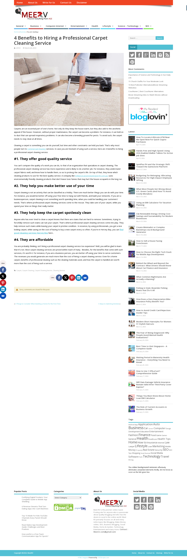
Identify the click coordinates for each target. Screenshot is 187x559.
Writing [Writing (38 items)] (130, 460)
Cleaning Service (59, 270)
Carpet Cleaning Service (43, 270)
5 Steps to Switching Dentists (108, 304)
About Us (32, 2)
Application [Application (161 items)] (145, 424)
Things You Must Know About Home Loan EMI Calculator (153, 396)
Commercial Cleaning (36, 149)
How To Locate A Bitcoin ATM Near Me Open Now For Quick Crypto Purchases (153, 139)
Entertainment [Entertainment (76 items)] (156, 431)
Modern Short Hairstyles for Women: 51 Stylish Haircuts (153, 322)
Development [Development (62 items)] (134, 431)
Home (20, 2)
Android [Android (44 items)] (131, 425)
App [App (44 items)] (136, 425)
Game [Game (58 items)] (158, 435)
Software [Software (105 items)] (133, 456)
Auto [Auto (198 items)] (156, 424)
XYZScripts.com (103, 557)
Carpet (18, 270)
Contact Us (65, 2)
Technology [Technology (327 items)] (152, 456)
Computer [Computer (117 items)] (159, 428)
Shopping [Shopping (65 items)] (136, 453)
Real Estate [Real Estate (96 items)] (148, 449)
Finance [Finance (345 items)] (144, 434)
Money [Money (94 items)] (132, 449)
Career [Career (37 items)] (150, 429)
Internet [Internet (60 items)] (161, 442)
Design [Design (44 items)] (168, 428)
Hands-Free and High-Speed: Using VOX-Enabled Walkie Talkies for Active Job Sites (154, 153)
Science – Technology (128, 26)
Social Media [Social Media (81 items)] (157, 453)
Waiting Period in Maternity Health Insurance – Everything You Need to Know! (153, 359)
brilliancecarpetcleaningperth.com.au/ (91, 175)
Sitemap (159, 553)
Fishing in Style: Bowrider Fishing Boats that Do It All (152, 289)
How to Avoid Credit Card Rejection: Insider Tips (153, 311)
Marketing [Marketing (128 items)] (158, 446)
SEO (147, 26)
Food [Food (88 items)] (153, 435)
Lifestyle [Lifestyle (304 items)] (141, 446)
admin (18, 48)
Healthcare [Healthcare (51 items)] (153, 439)
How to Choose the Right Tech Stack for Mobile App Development (154, 253)
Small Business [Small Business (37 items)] (145, 453)
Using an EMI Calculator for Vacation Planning (153, 203)
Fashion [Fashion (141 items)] (133, 435)
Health (95, 26)
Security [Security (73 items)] (158, 450)
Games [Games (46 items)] (164, 435)
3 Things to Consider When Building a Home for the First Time (38, 304)
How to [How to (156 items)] (142, 442)
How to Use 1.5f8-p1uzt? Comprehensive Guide (148, 372)
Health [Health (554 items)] (142, 438)
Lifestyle (107, 26)
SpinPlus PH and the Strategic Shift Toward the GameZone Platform (153, 165)
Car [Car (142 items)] (146, 428)
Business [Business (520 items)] (135, 427)
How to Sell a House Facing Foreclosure (149, 242)
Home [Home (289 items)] (132, 442)
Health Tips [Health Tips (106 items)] (164, 438)
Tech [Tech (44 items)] (140, 457)
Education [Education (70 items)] (144, 431)
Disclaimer (82, 2)
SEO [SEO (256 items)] (166, 449)
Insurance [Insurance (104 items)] (152, 442)
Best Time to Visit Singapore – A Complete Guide (151, 347)
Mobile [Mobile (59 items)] (168, 446)
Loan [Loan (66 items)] (150, 446)
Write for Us (49, 2)
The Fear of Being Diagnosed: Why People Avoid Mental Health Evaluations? (152, 335)
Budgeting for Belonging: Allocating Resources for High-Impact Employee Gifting (154, 177)
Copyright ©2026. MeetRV (23, 553)
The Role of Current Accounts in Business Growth (151, 408)
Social (132, 47)
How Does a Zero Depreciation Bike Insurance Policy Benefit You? (153, 300)
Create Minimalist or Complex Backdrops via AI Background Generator (150, 229)
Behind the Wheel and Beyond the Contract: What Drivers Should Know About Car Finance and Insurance (153, 265)
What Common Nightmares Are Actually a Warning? (151, 277)
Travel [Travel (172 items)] (165, 456)
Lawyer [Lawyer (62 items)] (131, 446)
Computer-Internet (55, 26)
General (19, 26)
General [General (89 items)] (132, 438)
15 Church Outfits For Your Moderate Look (145, 81)
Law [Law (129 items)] (167, 442)
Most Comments (136, 69)
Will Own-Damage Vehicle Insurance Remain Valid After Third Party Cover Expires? (153, 384)
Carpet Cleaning (28, 270)
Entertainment (78, 26)
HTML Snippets (83, 557)
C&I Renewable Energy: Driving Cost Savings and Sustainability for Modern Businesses (154, 216)
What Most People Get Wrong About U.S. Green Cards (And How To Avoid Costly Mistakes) (153, 191)
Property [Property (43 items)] (139, 450)
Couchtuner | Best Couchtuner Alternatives (146, 91)
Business (34, 26)
